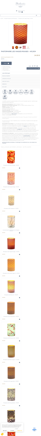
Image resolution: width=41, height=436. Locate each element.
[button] (2, 434)
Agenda (22, 405)
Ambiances (4, 84)
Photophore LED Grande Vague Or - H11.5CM (30, 208)
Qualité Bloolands (4, 417)
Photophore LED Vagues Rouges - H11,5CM (18, 51)
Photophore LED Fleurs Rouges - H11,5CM (11, 165)
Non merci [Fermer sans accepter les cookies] (5, 430)
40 (23, 340)
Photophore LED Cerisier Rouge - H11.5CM (30, 165)
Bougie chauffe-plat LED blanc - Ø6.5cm (10, 359)
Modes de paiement (6, 75)
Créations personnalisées (5, 420)
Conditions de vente (24, 410)
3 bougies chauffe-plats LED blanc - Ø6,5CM (30, 359)
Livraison (22, 407)
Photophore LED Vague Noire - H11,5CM (10, 273)
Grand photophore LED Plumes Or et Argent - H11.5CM (30, 187)
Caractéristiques (6, 73)
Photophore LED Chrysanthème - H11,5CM (30, 273)
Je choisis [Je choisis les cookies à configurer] (12, 430)
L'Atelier (2, 419)
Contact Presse (3, 409)
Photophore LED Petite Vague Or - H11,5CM (30, 251)
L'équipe (2, 404)
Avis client (4, 86)
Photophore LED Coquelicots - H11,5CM (11, 186)
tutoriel (25, 126)
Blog (30, 66)
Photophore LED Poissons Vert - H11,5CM (10, 251)
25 (3, 340)
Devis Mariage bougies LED (5, 421)
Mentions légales (24, 411)
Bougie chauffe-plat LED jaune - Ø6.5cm (30, 316)
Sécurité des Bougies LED (5, 418)
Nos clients (2, 406)
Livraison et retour (6, 78)
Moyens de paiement (24, 408)
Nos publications (3, 408)
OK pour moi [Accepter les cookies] (20, 430)
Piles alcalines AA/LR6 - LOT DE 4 (30, 381)
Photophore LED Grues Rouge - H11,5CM (30, 294)
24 (3, 167)
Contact (22, 406)
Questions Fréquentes (25, 409)
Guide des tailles (5, 81)
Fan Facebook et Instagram (33, 68)
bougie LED (19, 129)
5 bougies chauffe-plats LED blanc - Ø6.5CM (11, 381)
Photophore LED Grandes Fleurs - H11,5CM (11, 294)
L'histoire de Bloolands (4, 405)
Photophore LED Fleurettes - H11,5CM (11, 316)
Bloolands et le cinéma (5, 407)
